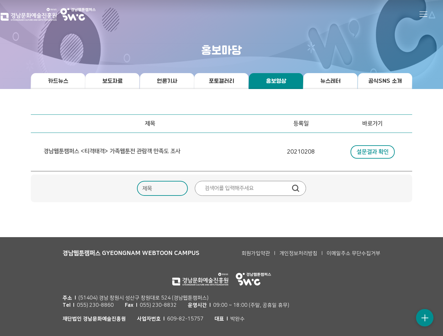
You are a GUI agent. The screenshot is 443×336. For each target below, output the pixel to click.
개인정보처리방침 (298, 253)
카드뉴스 (58, 81)
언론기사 (167, 81)
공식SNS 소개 (385, 81)
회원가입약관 (256, 253)
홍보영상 (276, 81)
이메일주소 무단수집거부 (353, 253)
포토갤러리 (221, 81)
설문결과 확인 (373, 152)
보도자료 (112, 81)
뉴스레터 (330, 81)
